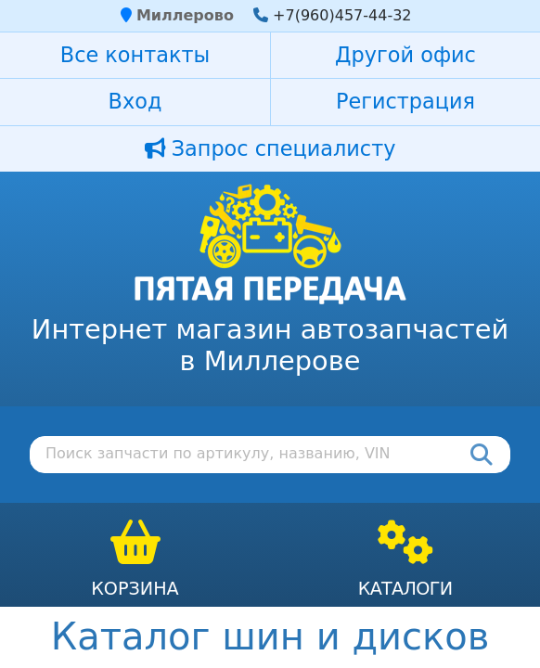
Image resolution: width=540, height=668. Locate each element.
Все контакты (135, 55)
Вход (135, 101)
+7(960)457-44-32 (342, 15)
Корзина (135, 588)
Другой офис (405, 55)
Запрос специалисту (270, 148)
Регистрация (405, 101)
